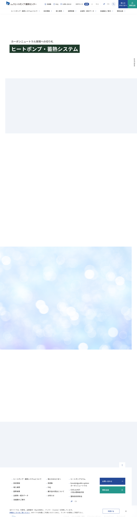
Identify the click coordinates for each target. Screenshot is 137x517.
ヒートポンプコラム (78, 479)
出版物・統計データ (87, 11)
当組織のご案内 (105, 11)
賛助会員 (120, 11)
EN (108, 4)
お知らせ (51, 495)
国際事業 (71, 11)
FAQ (49, 487)
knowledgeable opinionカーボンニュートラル (80, 484)
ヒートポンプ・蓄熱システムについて (24, 11)
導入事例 (59, 11)
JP (104, 4)
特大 (97, 4)
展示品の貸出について (56, 491)
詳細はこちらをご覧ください (20, 512)
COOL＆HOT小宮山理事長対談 (77, 490)
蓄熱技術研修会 (76, 496)
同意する (111, 511)
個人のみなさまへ (54, 479)
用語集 (50, 483)
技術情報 (47, 11)
